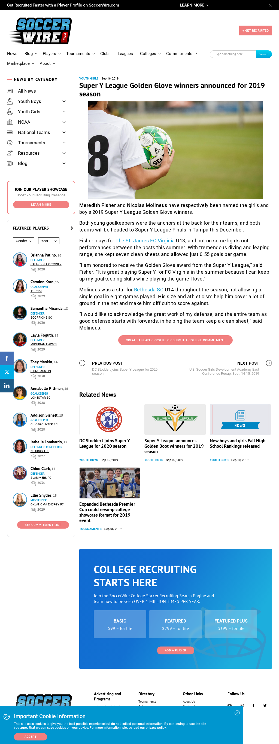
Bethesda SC (149, 289)
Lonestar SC (40, 398)
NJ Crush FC (40, 451)
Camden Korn (42, 281)
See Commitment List (43, 525)
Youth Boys (24, 101)
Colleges (148, 53)
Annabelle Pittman (47, 388)
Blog (29, 53)
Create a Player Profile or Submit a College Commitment (175, 340)
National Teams (28, 132)
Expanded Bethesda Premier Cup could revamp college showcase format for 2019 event (107, 512)
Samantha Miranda (47, 308)
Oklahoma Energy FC (47, 504)
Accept (31, 737)
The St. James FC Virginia (145, 240)
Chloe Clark (41, 468)
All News (21, 91)
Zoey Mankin (42, 361)
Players (49, 53)
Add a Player (175, 650)
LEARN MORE (192, 5)
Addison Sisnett (45, 415)
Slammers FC (41, 478)
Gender (21, 241)
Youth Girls (23, 111)
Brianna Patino (44, 255)
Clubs (105, 53)
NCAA (18, 122)
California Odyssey (46, 264)
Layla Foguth (42, 335)
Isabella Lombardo (47, 441)
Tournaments (78, 53)
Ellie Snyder (41, 495)
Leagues (125, 53)
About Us (189, 701)
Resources (23, 153)
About (45, 63)
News (12, 53)
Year (44, 241)
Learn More (41, 204)
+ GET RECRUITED (255, 30)
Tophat (36, 291)
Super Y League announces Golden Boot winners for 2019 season (174, 446)
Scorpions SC (41, 317)
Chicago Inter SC (44, 424)
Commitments (179, 53)
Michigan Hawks (44, 344)
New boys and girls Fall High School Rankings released (237, 443)
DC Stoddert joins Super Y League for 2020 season (104, 443)
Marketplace (18, 63)
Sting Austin (41, 371)
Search (264, 54)
